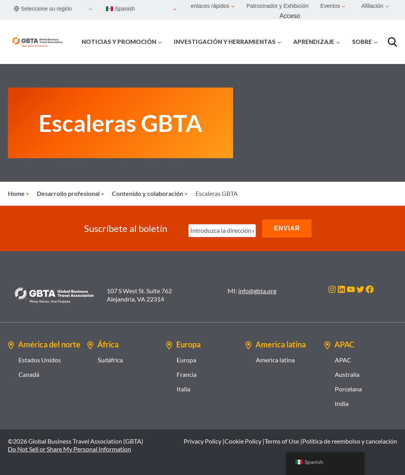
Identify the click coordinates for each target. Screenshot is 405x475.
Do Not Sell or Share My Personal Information (69, 449)
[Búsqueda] (392, 42)
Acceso (289, 16)
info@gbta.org (257, 290)
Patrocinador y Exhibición (277, 6)
